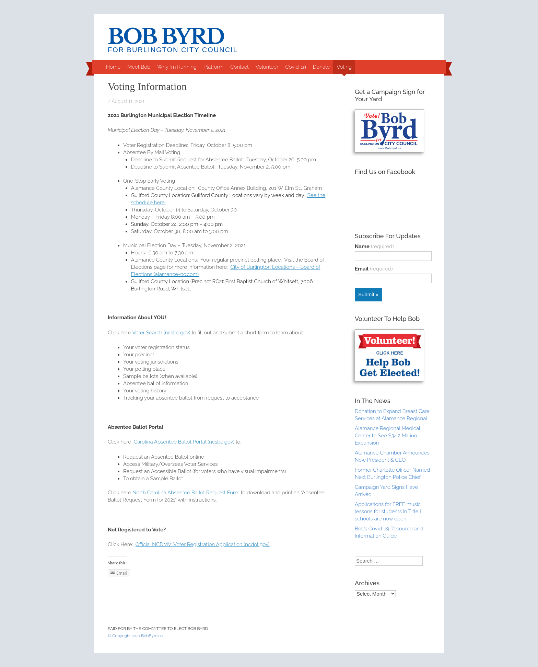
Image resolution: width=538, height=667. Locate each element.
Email (374, 269)
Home (113, 67)
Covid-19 (295, 67)
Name (374, 246)
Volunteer (267, 67)
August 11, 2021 (128, 101)
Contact (239, 67)
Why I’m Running (177, 67)
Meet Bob (138, 67)
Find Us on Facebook (385, 171)
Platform (213, 67)
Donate (321, 67)
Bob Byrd (166, 36)
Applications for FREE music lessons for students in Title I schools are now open (388, 511)
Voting (344, 67)
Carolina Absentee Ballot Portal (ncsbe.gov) (184, 442)
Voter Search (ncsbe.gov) (161, 333)
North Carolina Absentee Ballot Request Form (185, 493)
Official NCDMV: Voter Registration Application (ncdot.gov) (203, 544)
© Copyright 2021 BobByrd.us (135, 635)
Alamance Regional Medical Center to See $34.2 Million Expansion (387, 435)
